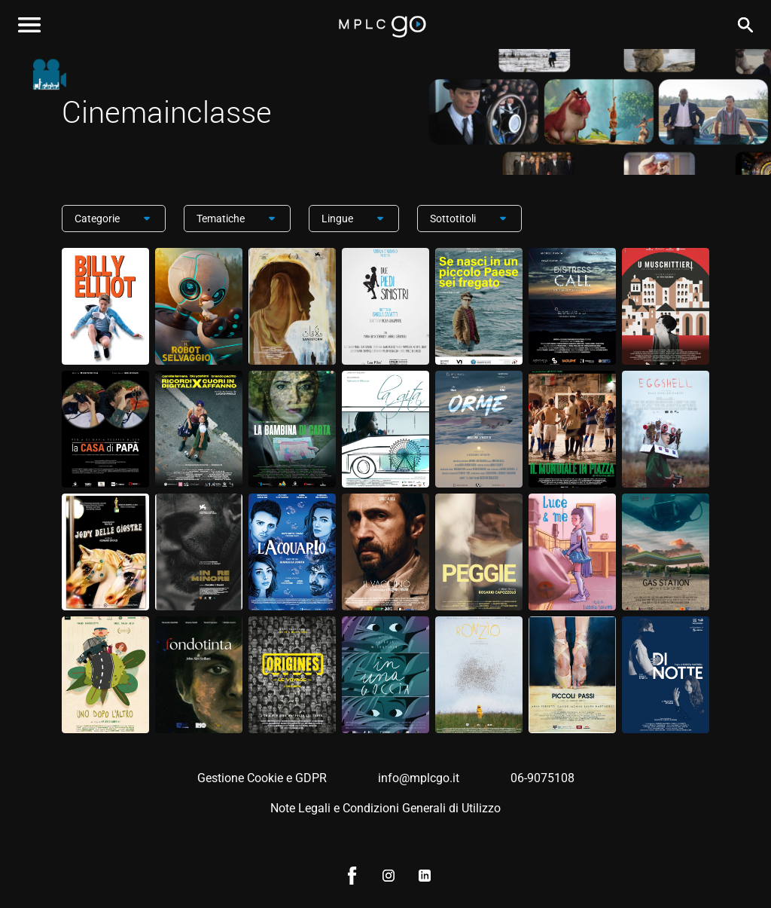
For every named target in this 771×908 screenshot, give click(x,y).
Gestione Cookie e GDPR (262, 778)
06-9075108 (542, 778)
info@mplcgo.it (418, 778)
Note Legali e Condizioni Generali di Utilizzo (385, 808)
